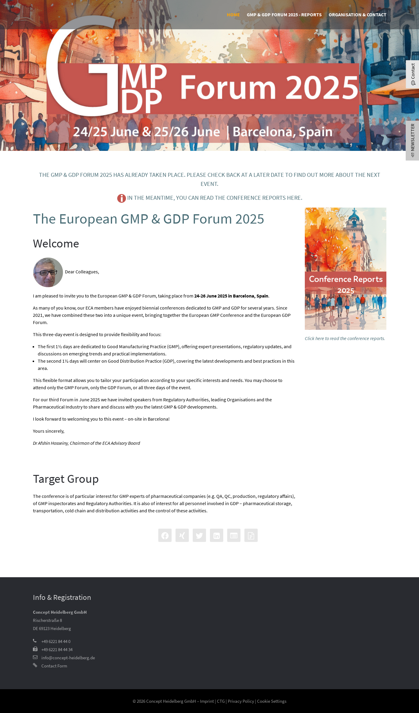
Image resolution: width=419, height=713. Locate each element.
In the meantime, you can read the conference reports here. (209, 198)
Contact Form (54, 666)
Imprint (207, 701)
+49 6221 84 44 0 (55, 641)
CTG (221, 701)
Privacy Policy (241, 701)
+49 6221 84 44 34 (57, 649)
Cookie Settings (271, 701)
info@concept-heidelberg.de (68, 657)
